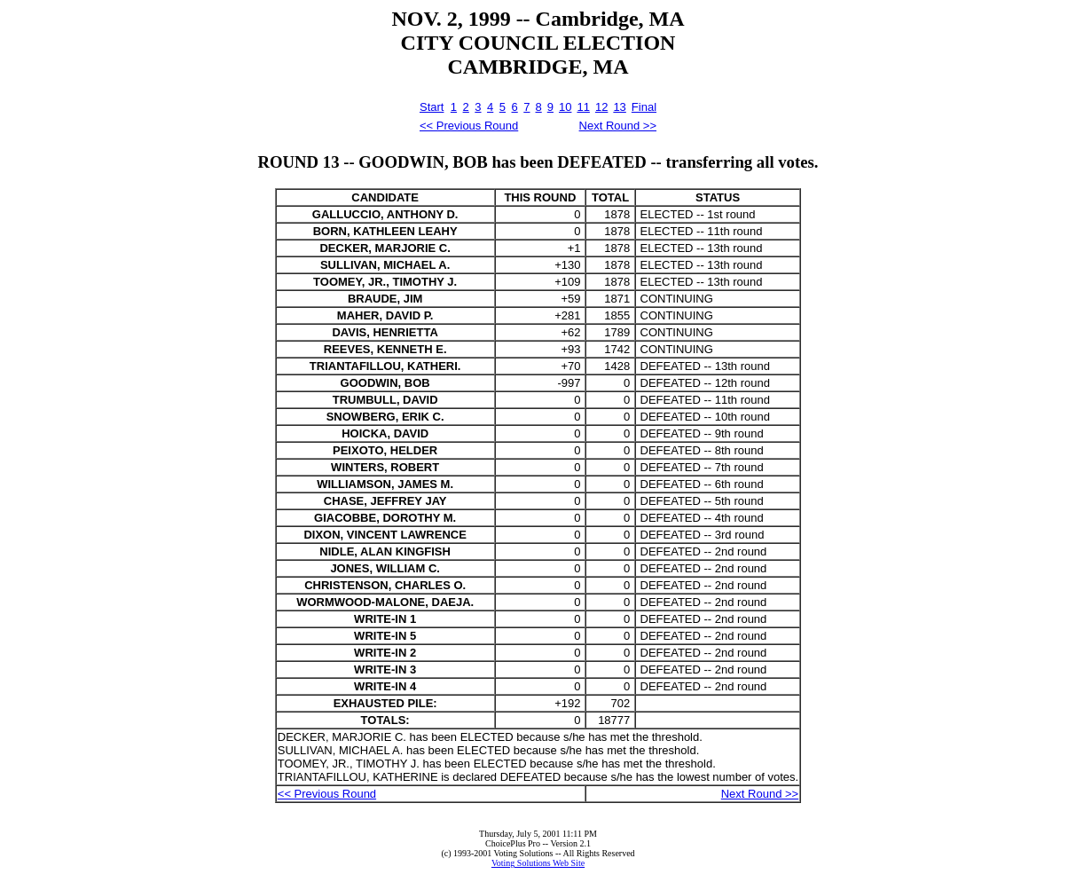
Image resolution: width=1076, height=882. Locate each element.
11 (583, 107)
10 (565, 107)
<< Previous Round (469, 125)
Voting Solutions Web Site (538, 863)
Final (644, 107)
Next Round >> (617, 125)
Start (432, 107)
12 (601, 107)
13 (619, 107)
